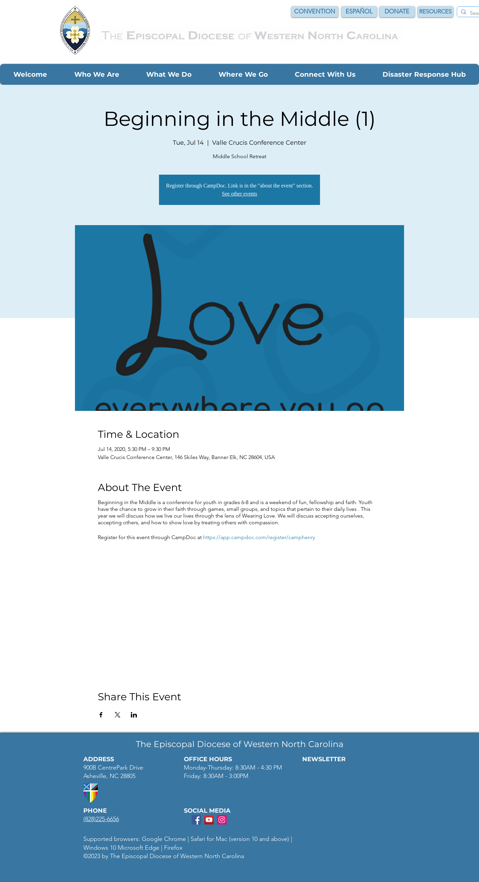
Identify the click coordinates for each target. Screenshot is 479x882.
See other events (239, 194)
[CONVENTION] (314, 11)
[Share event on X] (117, 714)
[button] (30, 74)
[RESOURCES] (435, 11)
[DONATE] (397, 11)
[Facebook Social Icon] (196, 819)
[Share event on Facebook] (101, 714)
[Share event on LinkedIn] (134, 714)
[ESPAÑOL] (359, 11)
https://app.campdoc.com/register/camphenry (259, 537)
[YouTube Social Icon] (209, 819)
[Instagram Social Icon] (222, 819)
